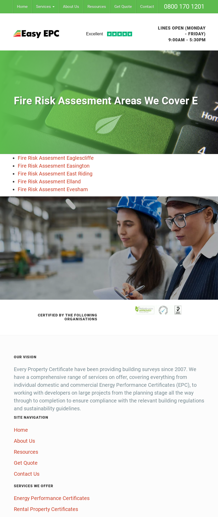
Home (22, 6)
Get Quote (123, 6)
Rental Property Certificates (46, 509)
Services (45, 6)
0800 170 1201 (184, 6)
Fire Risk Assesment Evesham (53, 189)
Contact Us (26, 474)
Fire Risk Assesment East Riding (55, 174)
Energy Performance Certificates (52, 498)
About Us (71, 6)
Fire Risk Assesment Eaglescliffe (56, 158)
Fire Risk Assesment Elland (49, 181)
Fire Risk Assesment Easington (54, 166)
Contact (147, 6)
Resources (96, 6)
